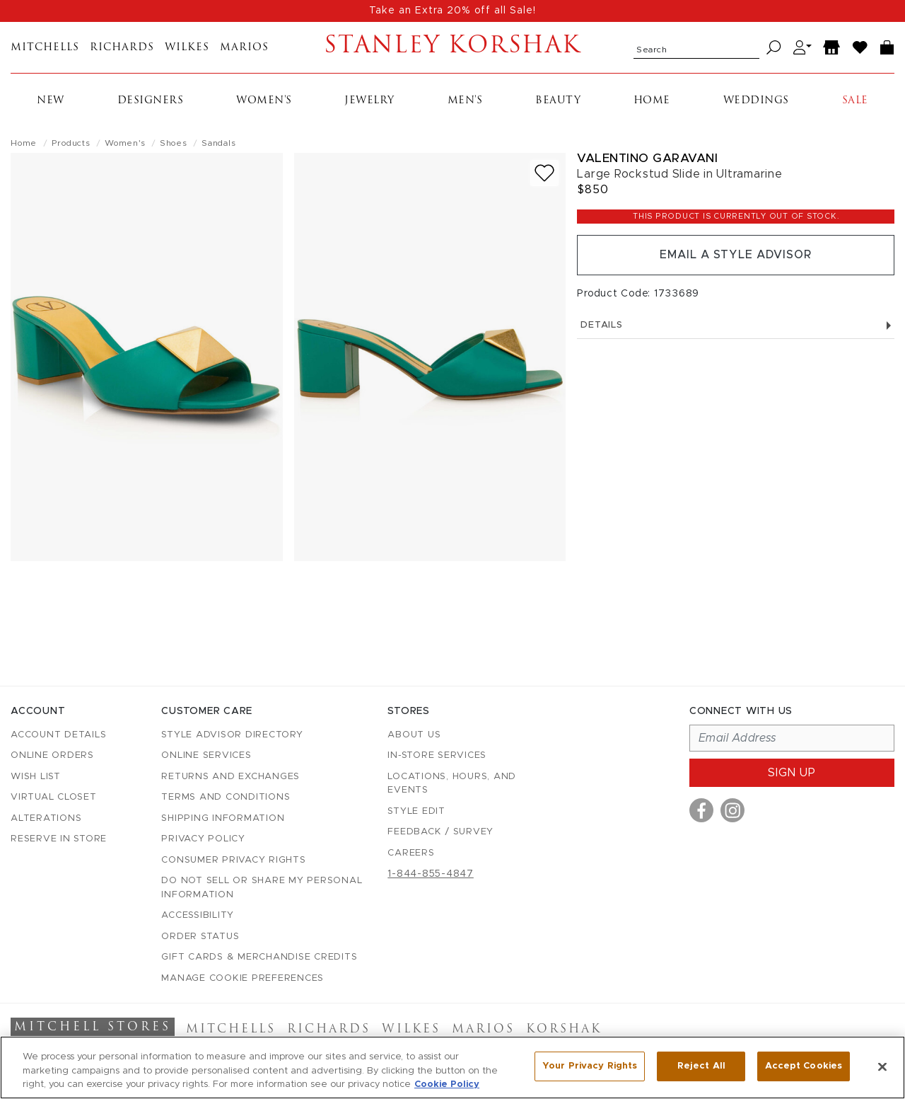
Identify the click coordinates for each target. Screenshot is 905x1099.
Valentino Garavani (647, 158)
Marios (244, 47)
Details (735, 325)
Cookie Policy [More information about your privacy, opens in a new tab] (446, 1084)
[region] (452, 1067)
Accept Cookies (803, 1066)
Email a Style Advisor (735, 255)
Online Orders (52, 755)
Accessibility (197, 915)
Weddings (756, 101)
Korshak (564, 1029)
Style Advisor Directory (232, 735)
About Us (413, 735)
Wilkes (187, 47)
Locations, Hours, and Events (451, 783)
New (50, 101)
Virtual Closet (54, 797)
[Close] (882, 1066)
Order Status (200, 936)
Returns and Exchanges (230, 776)
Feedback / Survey (440, 831)
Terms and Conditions (225, 797)
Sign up (792, 772)
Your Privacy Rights (589, 1066)
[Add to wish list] (544, 173)
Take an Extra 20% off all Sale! (452, 11)
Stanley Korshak (453, 47)
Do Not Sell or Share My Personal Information (261, 887)
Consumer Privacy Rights (233, 860)
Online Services (206, 755)
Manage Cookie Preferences (242, 978)
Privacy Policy (203, 839)
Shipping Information (222, 818)
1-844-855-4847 (430, 874)
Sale (855, 101)
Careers (410, 853)
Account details (58, 735)
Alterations (46, 818)
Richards (122, 47)
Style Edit (416, 811)
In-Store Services (436, 755)
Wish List (36, 776)
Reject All (701, 1066)
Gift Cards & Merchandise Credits (259, 957)
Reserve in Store (59, 839)
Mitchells (45, 47)
